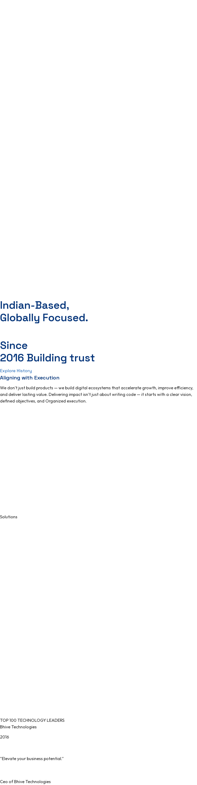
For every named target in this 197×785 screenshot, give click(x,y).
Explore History (16, 370)
